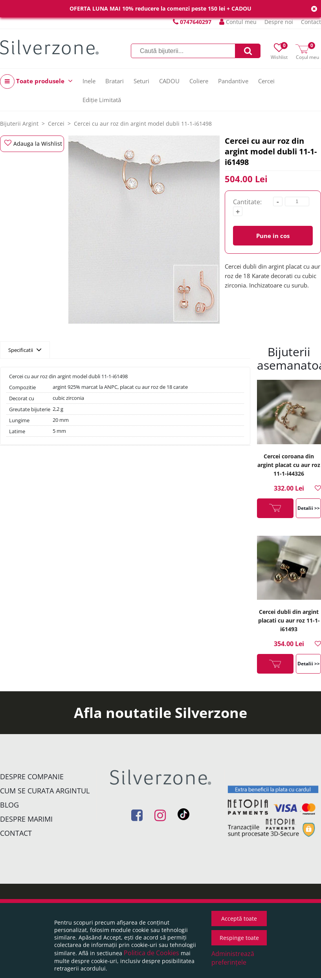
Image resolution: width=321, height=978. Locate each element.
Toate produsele (36, 81)
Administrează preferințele (232, 958)
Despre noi (278, 22)
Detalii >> (308, 508)
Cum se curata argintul (45, 790)
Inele (89, 81)
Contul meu (238, 22)
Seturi (141, 81)
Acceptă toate (239, 918)
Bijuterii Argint (19, 123)
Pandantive (233, 81)
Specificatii (25, 349)
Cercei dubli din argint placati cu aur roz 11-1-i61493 (289, 620)
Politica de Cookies (151, 953)
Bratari (114, 81)
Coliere (198, 81)
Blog (9, 805)
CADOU (169, 81)
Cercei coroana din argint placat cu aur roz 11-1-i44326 (288, 464)
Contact (311, 22)
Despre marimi (26, 819)
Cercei (266, 81)
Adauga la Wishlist (33, 143)
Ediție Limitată (102, 100)
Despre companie (32, 776)
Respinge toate (239, 937)
